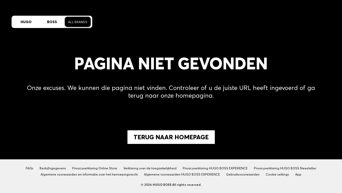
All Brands (77, 22)
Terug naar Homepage (171, 137)
